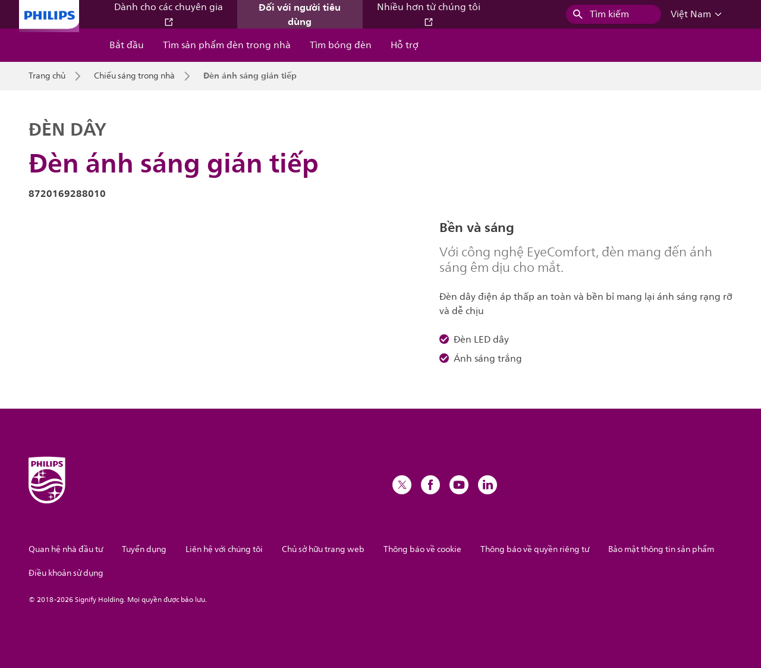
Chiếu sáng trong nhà (134, 76)
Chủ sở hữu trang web (323, 549)
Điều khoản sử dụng (66, 573)
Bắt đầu (126, 45)
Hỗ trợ (405, 45)
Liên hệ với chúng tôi (224, 549)
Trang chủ (47, 76)
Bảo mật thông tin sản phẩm (661, 549)
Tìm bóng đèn (341, 45)
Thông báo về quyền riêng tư (534, 549)
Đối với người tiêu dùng (300, 14)
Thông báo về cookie (422, 549)
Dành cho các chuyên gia (168, 13)
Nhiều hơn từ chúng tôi (428, 13)
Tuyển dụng (144, 549)
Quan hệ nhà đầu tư (66, 549)
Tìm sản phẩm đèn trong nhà (227, 45)
